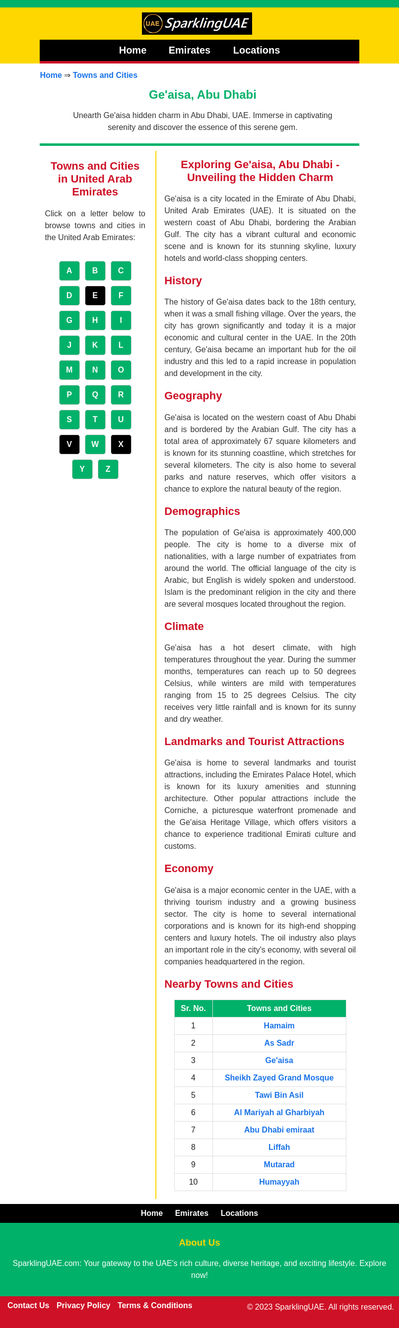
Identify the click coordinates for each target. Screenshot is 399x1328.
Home (133, 50)
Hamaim (279, 1025)
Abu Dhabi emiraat (279, 1130)
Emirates (191, 50)
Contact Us (28, 1305)
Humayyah (279, 1182)
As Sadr (279, 1043)
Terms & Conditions (155, 1305)
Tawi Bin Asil (279, 1095)
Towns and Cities (105, 75)
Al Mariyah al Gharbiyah (279, 1112)
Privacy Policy (84, 1305)
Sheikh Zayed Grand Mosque (279, 1078)
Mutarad (279, 1164)
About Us (199, 1242)
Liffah (279, 1147)
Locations (256, 50)
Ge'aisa (279, 1060)
